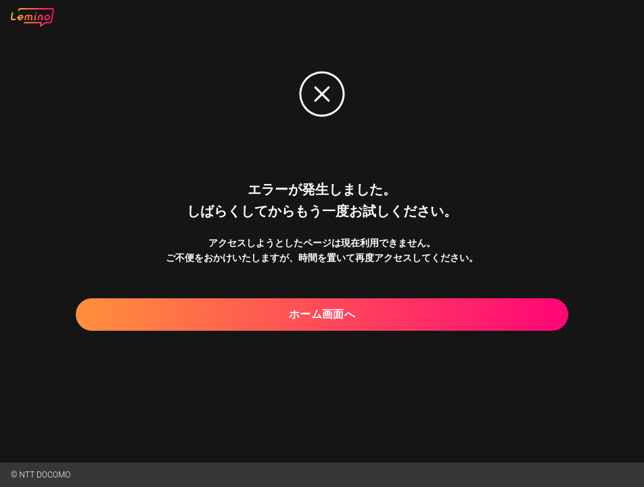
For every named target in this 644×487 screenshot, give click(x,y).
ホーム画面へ (322, 314)
